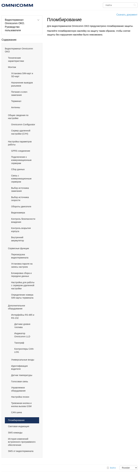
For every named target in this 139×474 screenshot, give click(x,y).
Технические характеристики (16, 59)
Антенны (15, 107)
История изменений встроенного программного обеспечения (21, 442)
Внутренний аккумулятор (17, 239)
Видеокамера (18, 212)
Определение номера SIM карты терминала (22, 296)
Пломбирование (16, 420)
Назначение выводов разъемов (22, 84)
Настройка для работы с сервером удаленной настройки (22, 285)
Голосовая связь (19, 381)
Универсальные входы (22, 359)
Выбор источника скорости (20, 199)
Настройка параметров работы (20, 143)
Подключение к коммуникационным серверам (21, 160)
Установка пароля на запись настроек (22, 265)
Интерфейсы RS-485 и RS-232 (22, 316)
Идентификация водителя (19, 367)
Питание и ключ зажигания (19, 93)
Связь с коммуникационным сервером (21, 178)
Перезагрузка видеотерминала (19, 256)
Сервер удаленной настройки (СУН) (20, 132)
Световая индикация (18, 426)
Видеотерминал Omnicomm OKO (19, 50)
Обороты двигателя (21, 206)
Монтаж (12, 67)
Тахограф (19, 343)
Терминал (16, 101)
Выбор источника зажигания (20, 189)
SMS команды (15, 432)
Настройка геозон (20, 397)
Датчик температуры (21, 375)
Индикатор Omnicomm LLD (22, 335)
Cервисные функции (18, 248)
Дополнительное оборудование (16, 307)
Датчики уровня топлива (22, 325)
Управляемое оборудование (18, 389)
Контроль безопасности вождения (23, 220)
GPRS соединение (20, 151)
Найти (135, 5)
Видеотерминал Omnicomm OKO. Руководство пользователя (15, 25)
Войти (113, 468)
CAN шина (16, 412)
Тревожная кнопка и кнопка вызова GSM (21, 405)
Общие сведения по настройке (18, 117)
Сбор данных (18, 169)
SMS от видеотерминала (20, 451)
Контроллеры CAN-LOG (24, 350)
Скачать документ (126, 14)
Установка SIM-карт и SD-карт (22, 75)
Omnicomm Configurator (23, 124)
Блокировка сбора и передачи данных (21, 275)
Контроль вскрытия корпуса (21, 230)
